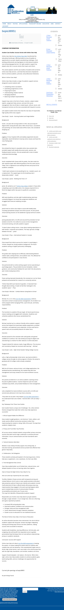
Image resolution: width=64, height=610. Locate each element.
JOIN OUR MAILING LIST (9, 599)
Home (4, 23)
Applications (23, 23)
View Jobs (51, 118)
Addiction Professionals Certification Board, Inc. (23, 3)
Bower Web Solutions (59, 591)
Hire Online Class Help (20, 56)
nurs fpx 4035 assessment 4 (26, 543)
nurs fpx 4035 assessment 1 (31, 396)
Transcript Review (35, 23)
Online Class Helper (22, 186)
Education (45, 23)
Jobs (52, 23)
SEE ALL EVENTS (51, 104)
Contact (57, 23)
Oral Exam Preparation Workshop (50, 94)
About (9, 23)
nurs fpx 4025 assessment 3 (23, 299)
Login (32, 15)
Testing (15, 23)
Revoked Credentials (54, 147)
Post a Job (51, 116)
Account (5, 26)
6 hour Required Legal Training (50, 50)
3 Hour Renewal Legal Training (49, 38)
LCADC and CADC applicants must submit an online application (53, 139)
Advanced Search (53, 120)
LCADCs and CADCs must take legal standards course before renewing (54, 133)
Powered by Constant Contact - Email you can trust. (9, 602)
